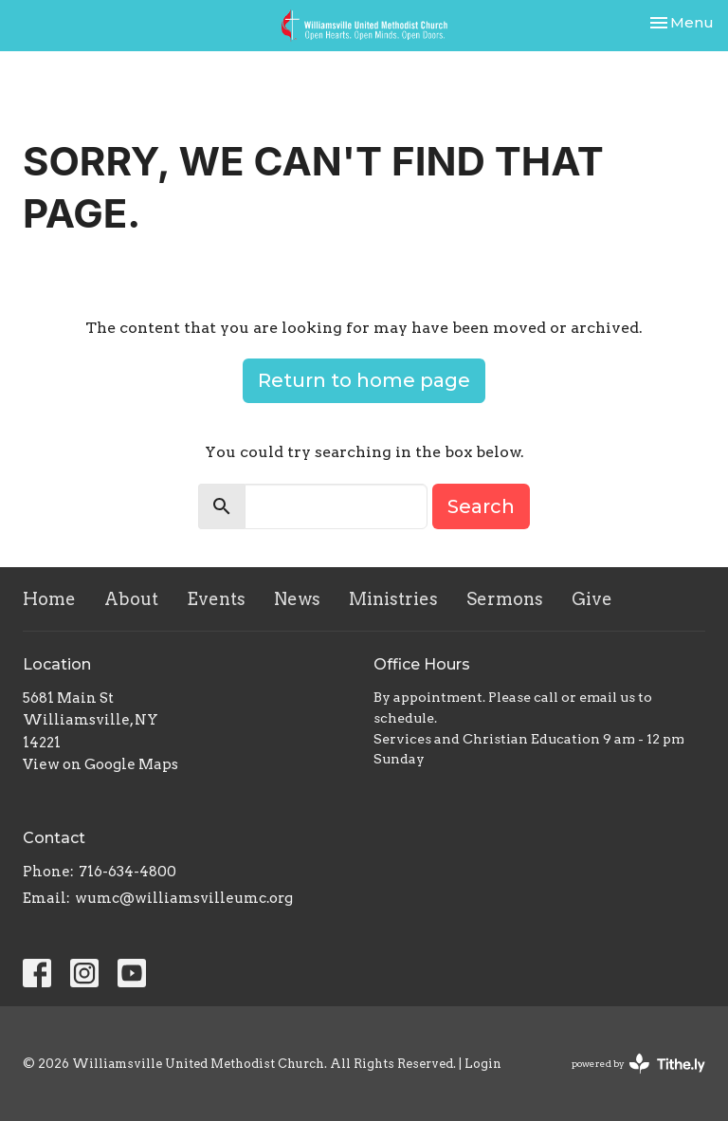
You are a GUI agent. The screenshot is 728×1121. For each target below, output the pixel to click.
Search (481, 506)
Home (49, 599)
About (131, 599)
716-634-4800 (127, 871)
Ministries (393, 599)
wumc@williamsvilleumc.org (184, 898)
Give (592, 599)
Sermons (504, 599)
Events (216, 599)
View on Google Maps (100, 764)
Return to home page (364, 380)
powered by (638, 1063)
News (297, 599)
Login (482, 1064)
